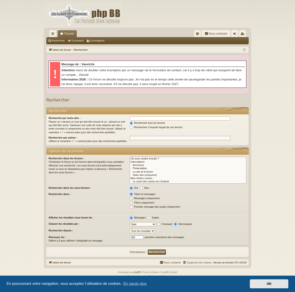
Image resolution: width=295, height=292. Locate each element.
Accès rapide (53, 34)
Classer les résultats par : (64, 223)
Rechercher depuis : (61, 230)
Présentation (188, 168)
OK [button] (269, 284)
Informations (188, 162)
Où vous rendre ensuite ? (188, 158)
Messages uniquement (145, 198)
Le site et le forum (188, 172)
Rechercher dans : (60, 194)
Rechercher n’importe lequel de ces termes (156, 127)
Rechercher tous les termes (147, 122)
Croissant (164, 224)
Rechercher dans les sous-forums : (70, 187)
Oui (134, 187)
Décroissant (183, 224)
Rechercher (58, 40)
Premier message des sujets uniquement (155, 206)
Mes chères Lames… (188, 178)
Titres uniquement (142, 202)
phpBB (136, 272)
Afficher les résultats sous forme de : (71, 217)
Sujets (153, 217)
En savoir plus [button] (135, 284)
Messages (138, 217)
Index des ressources (188, 175)
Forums (69, 33)
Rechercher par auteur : (63, 137)
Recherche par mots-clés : (64, 118)
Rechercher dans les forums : (66, 158)
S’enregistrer (97, 40)
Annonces (188, 165)
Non (144, 187)
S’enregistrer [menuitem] (243, 34)
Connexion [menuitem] (235, 34)
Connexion (77, 40)
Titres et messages (142, 194)
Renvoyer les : (57, 237)
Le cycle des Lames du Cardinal (188, 181)
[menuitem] (197, 33)
